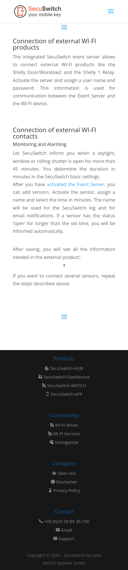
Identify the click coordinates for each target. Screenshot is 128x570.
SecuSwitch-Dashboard (64, 377)
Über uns (64, 473)
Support (63, 538)
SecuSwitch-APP (64, 394)
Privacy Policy (64, 490)
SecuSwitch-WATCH (64, 385)
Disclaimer (64, 482)
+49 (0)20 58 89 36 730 (64, 521)
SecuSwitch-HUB (64, 368)
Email (64, 530)
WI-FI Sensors (64, 433)
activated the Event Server (75, 184)
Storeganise (63, 442)
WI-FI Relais (64, 425)
